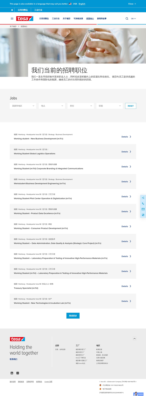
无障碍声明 (30, 381)
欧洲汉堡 (99, 349)
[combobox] (23, 106)
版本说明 (13, 381)
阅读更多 (73, 316)
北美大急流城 (100, 358)
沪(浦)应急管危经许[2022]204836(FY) (111, 392)
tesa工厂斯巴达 (81, 358)
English (82, 4)
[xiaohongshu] (18, 373)
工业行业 (38, 10)
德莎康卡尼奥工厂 (81, 360)
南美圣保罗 (100, 360)
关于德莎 (13, 26)
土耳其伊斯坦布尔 (102, 363)
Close (132, 4)
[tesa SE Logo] (24, 18)
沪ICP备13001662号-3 (129, 381)
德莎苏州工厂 (80, 355)
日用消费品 (23, 10)
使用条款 (39, 381)
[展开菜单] (12, 18)
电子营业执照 (105, 389)
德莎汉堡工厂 (80, 352)
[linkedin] (12, 373)
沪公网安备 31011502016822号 (111, 385)
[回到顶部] (134, 338)
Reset (131, 106)
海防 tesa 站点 (80, 363)
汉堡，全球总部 (60, 349)
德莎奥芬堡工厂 (81, 349)
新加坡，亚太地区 (102, 355)
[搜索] (127, 18)
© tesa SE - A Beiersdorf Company (110, 381)
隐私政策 (21, 381)
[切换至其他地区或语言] (133, 19)
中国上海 (99, 352)
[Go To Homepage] (12, 10)
